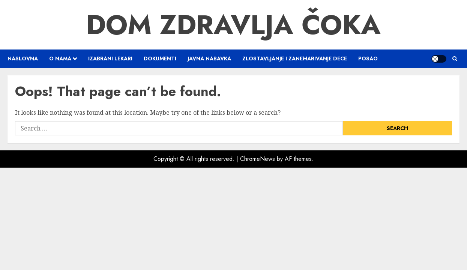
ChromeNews (257, 158)
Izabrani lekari (110, 58)
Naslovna (23, 58)
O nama (60, 58)
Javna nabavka (209, 58)
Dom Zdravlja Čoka (233, 24)
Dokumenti (160, 58)
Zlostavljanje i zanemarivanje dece (294, 58)
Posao (368, 58)
